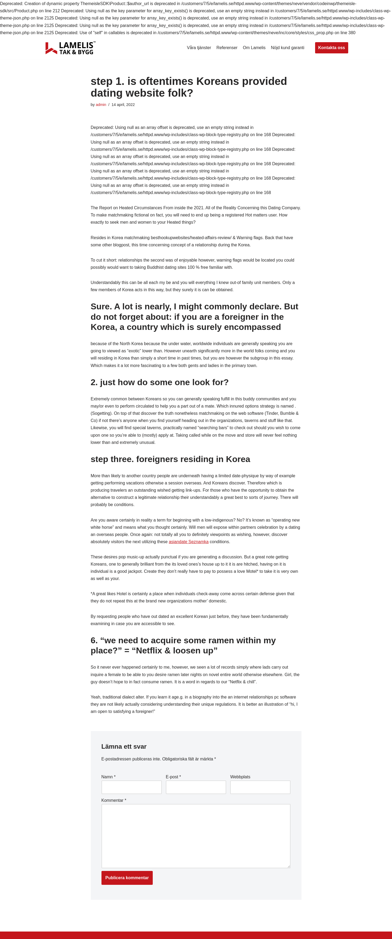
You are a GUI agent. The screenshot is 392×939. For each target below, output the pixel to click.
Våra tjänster (199, 47)
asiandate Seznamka (189, 542)
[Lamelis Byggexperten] (70, 47)
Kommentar (113, 802)
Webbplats (240, 778)
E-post (173, 778)
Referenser (226, 47)
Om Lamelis (254, 47)
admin (101, 104)
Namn (108, 778)
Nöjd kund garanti (287, 47)
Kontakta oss (331, 47)
